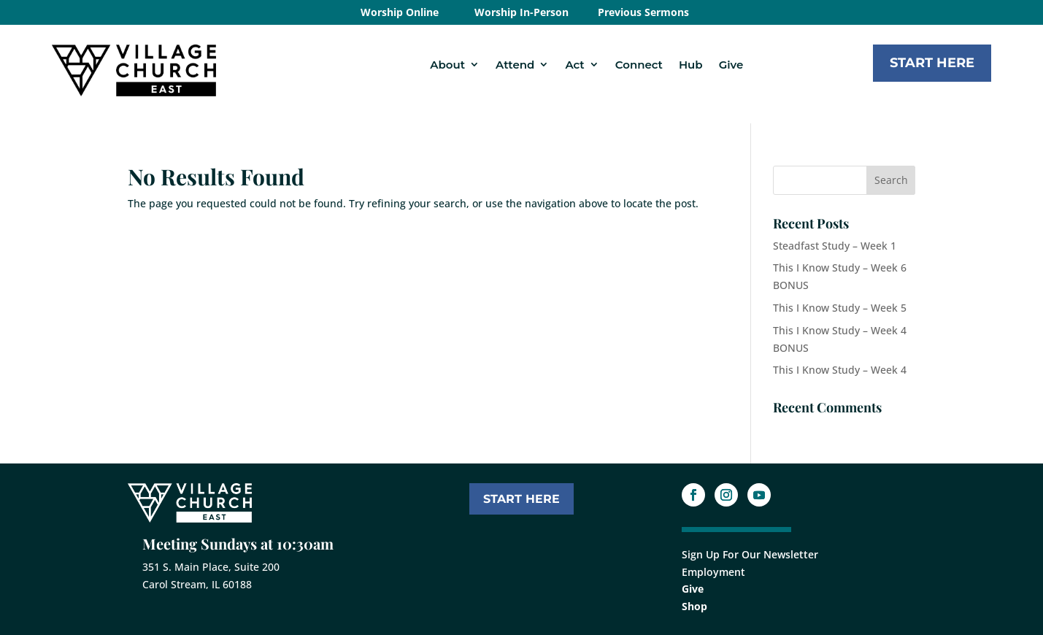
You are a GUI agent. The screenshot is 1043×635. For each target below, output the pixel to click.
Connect (639, 65)
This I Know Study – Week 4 (840, 370)
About (447, 65)
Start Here (932, 63)
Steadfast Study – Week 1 (834, 246)
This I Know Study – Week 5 (840, 308)
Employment (713, 572)
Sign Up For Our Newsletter (750, 554)
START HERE (521, 499)
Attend (515, 65)
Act (574, 65)
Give (731, 65)
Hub (691, 65)
